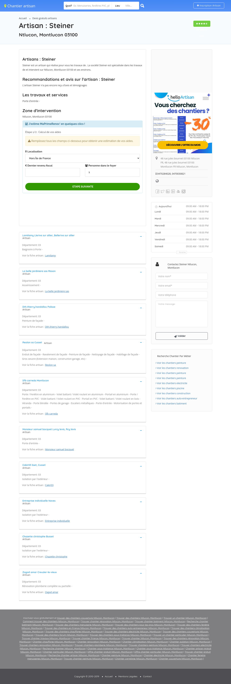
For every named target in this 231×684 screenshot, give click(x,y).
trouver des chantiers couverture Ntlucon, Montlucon (86, 617)
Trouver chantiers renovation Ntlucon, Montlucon (46, 645)
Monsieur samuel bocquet (59, 449)
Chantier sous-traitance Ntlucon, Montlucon (111, 648)
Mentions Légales (127, 676)
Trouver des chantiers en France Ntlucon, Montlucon (72, 628)
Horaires (182, 252)
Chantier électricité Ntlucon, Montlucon (165, 655)
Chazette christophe (56, 556)
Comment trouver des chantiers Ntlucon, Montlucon (51, 621)
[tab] (82, 236)
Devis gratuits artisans (44, 18)
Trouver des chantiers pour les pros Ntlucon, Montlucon (145, 624)
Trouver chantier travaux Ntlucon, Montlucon (46, 638)
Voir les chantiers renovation (172, 368)
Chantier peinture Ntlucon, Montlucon (121, 655)
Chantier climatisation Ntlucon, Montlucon (145, 641)
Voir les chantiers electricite (171, 383)
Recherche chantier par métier (174, 356)
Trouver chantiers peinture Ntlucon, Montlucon (154, 645)
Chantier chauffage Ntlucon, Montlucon (54, 641)
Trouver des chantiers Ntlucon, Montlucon (139, 617)
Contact (147, 676)
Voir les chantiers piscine (170, 388)
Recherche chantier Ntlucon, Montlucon (64, 648)
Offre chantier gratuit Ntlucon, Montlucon (110, 651)
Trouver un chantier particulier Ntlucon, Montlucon (180, 634)
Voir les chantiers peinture (171, 362)
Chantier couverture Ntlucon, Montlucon (181, 658)
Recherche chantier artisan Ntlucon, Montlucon (74, 655)
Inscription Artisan (209, 5)
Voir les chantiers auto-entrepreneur (176, 398)
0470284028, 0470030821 (171, 173)
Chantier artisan (19, 5)
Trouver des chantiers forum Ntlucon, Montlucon (61, 634)
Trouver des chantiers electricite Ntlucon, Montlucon (132, 631)
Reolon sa (50, 364)
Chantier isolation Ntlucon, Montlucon (190, 641)
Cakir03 (49, 485)
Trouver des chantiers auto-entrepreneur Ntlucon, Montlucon (136, 628)
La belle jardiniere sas (57, 291)
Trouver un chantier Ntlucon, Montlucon (185, 617)
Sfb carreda (51, 413)
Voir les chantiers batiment (171, 403)
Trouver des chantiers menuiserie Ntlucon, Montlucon (84, 624)
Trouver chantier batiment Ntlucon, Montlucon (160, 621)
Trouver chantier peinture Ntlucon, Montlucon (88, 658)
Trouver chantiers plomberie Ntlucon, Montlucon (101, 645)
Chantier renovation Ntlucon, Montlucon (99, 641)
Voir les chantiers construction (173, 393)
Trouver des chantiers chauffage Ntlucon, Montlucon (74, 631)
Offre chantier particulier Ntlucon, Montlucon (158, 651)
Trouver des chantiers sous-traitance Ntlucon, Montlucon (121, 634)
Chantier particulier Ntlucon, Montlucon (64, 651)
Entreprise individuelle (57, 520)
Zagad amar (51, 592)
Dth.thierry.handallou (57, 326)
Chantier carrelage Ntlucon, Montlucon (136, 658)
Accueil (23, 18)
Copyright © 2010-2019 (86, 676)
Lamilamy (50, 255)
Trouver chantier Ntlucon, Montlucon (142, 638)
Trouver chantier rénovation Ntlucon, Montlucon (107, 621)
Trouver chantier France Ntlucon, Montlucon (96, 638)
